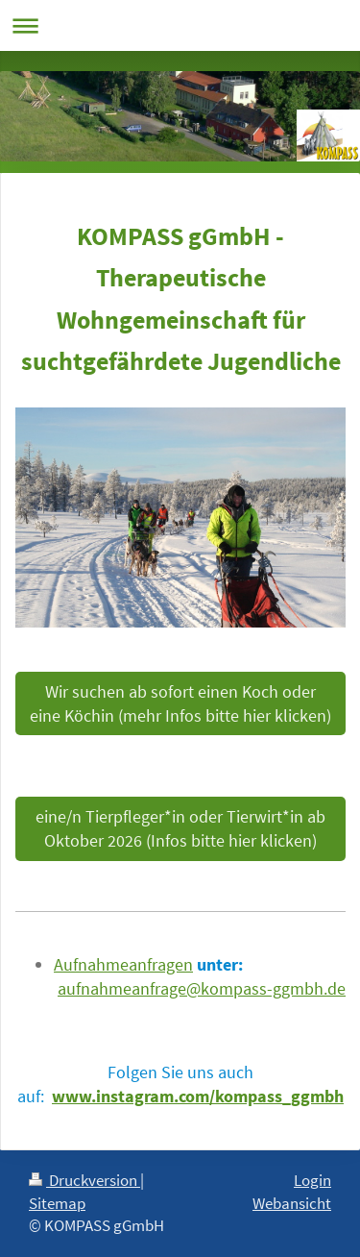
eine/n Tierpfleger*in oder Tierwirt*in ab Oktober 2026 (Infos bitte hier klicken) (180, 828)
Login (312, 1180)
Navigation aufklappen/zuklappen (180, 25)
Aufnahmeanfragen (123, 964)
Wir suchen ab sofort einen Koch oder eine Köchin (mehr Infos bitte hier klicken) (180, 703)
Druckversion (84, 1180)
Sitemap (57, 1203)
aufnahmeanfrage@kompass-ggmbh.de (202, 988)
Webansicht (291, 1203)
